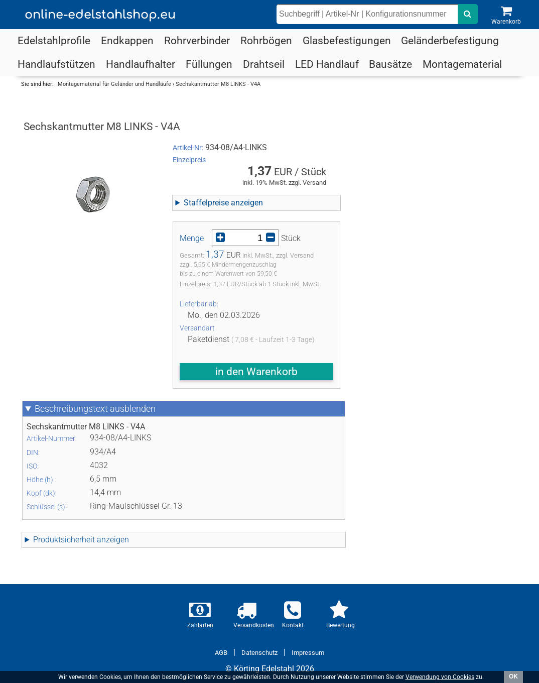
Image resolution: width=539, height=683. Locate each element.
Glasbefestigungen (347, 41)
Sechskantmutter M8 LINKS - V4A (218, 84)
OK (513, 676)
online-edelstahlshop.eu (100, 15)
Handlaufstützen (56, 64)
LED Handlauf (327, 64)
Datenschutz (259, 652)
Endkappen (127, 41)
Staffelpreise (223, 202)
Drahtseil (264, 64)
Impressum (308, 652)
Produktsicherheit (81, 539)
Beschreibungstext (95, 409)
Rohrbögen (266, 41)
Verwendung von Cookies (440, 676)
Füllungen (209, 64)
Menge (192, 238)
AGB (221, 652)
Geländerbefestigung (450, 41)
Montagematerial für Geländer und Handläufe (114, 84)
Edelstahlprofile (54, 41)
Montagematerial (462, 64)
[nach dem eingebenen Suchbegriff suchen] (468, 14)
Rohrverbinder (197, 41)
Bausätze (390, 64)
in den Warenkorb (256, 372)
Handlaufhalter (140, 64)
